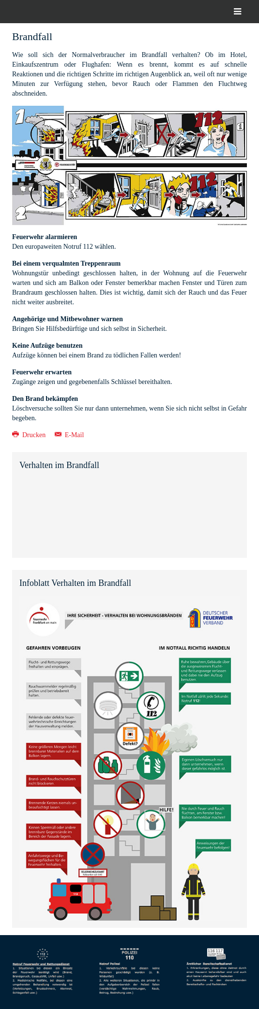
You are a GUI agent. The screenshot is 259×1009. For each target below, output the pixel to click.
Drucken (29, 435)
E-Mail (69, 435)
